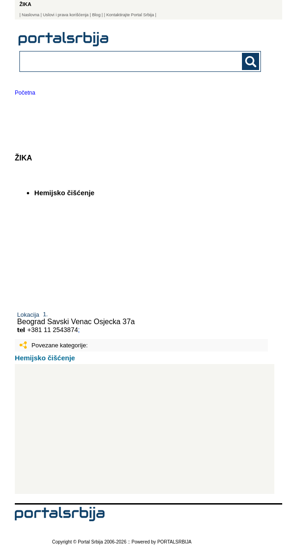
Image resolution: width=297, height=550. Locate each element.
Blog (96, 15)
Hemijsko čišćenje (45, 358)
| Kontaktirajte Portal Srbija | (130, 15)
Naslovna (30, 15)
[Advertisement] (144, 429)
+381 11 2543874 (52, 329)
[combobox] (117, 61)
